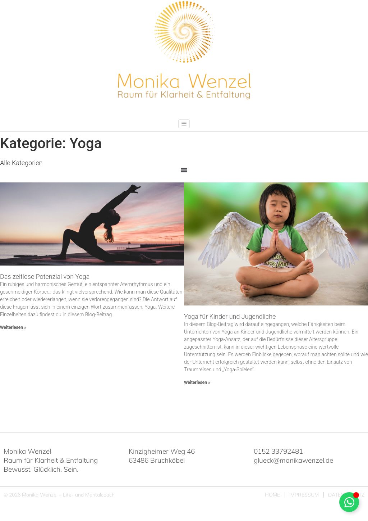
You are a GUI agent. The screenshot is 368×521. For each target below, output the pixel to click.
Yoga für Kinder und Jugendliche (230, 316)
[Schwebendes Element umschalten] (349, 502)
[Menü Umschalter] (184, 169)
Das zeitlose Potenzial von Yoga (44, 276)
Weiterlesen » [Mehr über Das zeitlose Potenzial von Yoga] (13, 327)
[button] (184, 123)
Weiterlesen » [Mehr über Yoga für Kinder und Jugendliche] (197, 382)
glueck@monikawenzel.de (293, 460)
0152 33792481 (278, 451)
